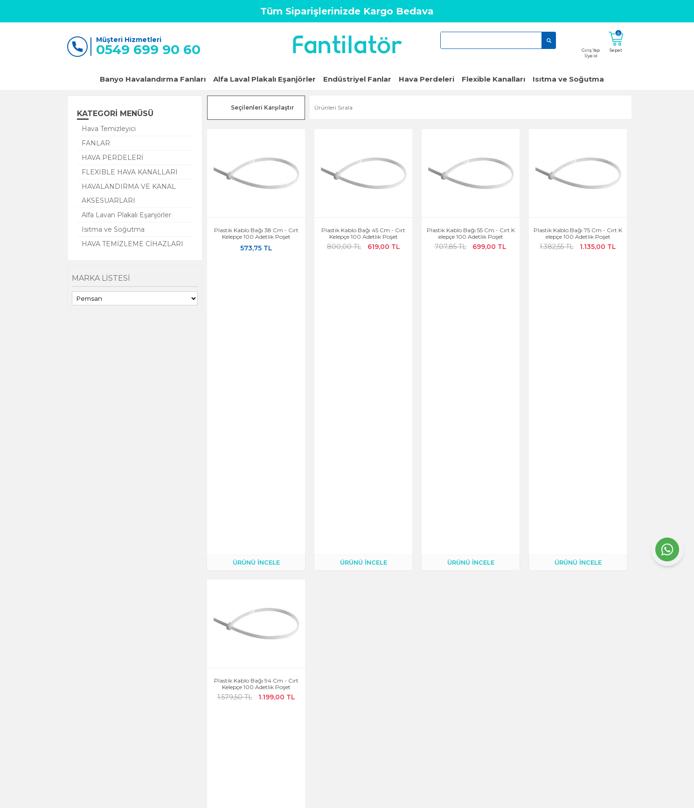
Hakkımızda (134, 649)
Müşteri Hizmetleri (237, 675)
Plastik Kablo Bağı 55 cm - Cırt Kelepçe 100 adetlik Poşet (471, 233)
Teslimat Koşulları (235, 701)
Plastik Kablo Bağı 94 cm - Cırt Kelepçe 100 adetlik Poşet (256, 390)
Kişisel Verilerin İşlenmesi (337, 701)
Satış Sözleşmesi (327, 675)
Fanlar (407, 636)
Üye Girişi (131, 688)
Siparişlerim (228, 662)
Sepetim (223, 688)
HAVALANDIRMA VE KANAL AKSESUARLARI (129, 193)
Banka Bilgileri (231, 714)
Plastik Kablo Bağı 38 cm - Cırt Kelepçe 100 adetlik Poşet (256, 233)
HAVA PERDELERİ (112, 157)
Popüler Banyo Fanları (428, 649)
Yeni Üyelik (132, 701)
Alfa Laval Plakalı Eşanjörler (264, 79)
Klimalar (409, 662)
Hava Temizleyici (109, 128)
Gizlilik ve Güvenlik (330, 636)
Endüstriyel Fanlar (357, 79)
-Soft (296, 796)
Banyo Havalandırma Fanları (153, 79)
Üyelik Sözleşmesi (328, 662)
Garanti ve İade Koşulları (151, 675)
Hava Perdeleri (426, 79)
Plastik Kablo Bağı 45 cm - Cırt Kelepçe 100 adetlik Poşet (363, 233)
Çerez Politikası (325, 649)
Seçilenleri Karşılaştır (262, 107)
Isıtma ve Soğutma (568, 79)
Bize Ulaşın (133, 662)
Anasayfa (131, 636)
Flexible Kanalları (493, 79)
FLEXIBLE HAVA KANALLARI (130, 172)
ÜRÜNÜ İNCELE (256, 268)
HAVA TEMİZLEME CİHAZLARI (132, 244)
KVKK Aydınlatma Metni (337, 688)
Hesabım (224, 636)
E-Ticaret (319, 796)
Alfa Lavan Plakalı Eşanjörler (126, 215)
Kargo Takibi (229, 649)
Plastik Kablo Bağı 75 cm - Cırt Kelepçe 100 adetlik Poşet (578, 233)
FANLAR (96, 143)
